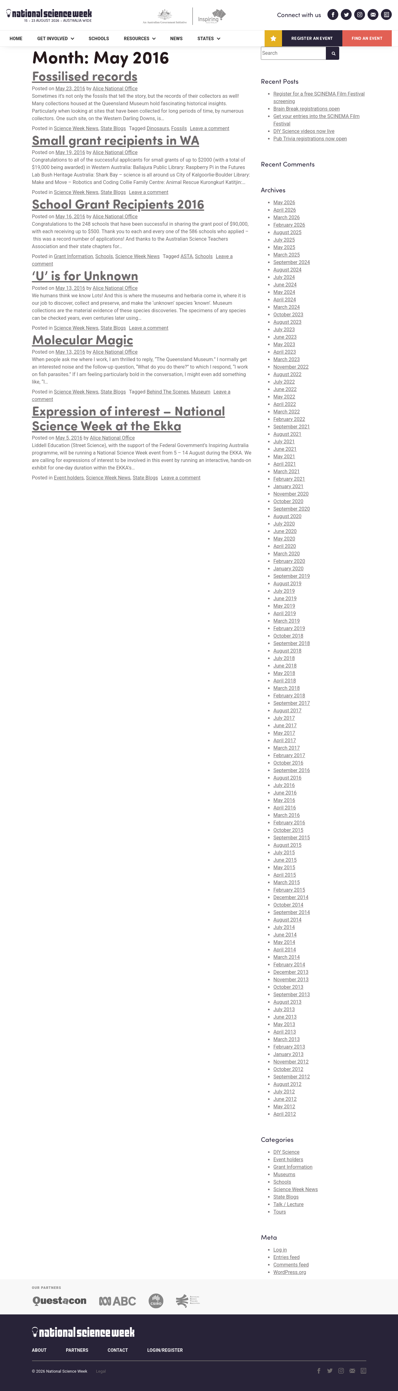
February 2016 (289, 823)
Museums (284, 1174)
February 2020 (289, 561)
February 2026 (289, 225)
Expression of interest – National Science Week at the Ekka (128, 418)
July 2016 (284, 785)
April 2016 (284, 808)
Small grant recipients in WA (115, 139)
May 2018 (284, 673)
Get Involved (52, 38)
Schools (99, 38)
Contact (118, 1350)
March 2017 (286, 748)
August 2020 (287, 516)
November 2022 (290, 367)
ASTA (186, 256)
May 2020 (284, 539)
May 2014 (284, 942)
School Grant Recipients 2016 (118, 203)
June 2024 (285, 285)
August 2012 (287, 1084)
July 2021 (284, 442)
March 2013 (286, 1039)
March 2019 (286, 621)
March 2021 (286, 471)
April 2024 (284, 300)
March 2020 (286, 554)
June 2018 (285, 666)
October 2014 (288, 905)
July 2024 (284, 277)
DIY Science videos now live (304, 131)
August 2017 (287, 711)
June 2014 (285, 935)
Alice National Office (115, 89)
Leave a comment (209, 128)
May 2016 (284, 800)
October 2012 (288, 1069)
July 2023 (284, 329)
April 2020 (284, 546)
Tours (279, 1212)
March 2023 (286, 359)
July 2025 (284, 240)
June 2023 (285, 337)
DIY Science (286, 1152)
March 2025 (286, 255)
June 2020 (285, 531)
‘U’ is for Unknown (85, 275)
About (39, 1350)
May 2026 (284, 202)
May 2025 (284, 247)
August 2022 (287, 374)
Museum (200, 392)
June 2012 (285, 1099)
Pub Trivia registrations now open (310, 139)
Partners (77, 1350)
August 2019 (287, 584)
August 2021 (287, 434)
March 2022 (286, 412)
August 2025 (287, 232)
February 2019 (289, 628)
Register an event (312, 38)
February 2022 (289, 419)
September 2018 (291, 643)
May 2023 (284, 344)
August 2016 (287, 778)
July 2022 (284, 382)
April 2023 (284, 352)
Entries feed (286, 1257)
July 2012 (284, 1092)
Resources (137, 38)
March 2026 (286, 217)
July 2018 (284, 658)
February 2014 (289, 965)
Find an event (367, 38)
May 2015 (284, 867)
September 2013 (291, 994)
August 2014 (287, 920)
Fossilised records (84, 75)
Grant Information (73, 256)
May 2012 (284, 1107)
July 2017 (284, 718)
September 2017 (291, 703)
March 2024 (286, 307)
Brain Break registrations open (306, 109)
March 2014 (286, 957)
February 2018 (289, 696)
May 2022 (284, 397)
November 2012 (290, 1062)
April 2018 (284, 681)
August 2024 (287, 270)
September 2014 (291, 912)
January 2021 (288, 486)
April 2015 (284, 875)
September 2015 (291, 838)
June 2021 (285, 449)
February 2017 (289, 755)
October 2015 (288, 830)
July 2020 (284, 524)
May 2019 (284, 606)
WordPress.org (289, 1272)
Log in (280, 1250)
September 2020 (291, 509)
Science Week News (76, 128)
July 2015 (284, 853)
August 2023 (287, 322)
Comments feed (291, 1265)
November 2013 (290, 980)
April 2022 (284, 404)
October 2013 (288, 987)
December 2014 (290, 897)
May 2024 (284, 292)
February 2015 (289, 890)
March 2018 (286, 688)
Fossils (179, 128)
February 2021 (289, 479)
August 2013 (287, 1002)
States (205, 38)
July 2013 (284, 1009)
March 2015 (286, 882)
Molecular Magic (82, 339)
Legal (101, 1371)
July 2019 (284, 591)
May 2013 (284, 1024)
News (176, 38)
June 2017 (285, 726)
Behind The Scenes (168, 392)
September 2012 (291, 1077)
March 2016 (286, 815)
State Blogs (113, 128)
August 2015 (287, 845)
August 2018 (287, 651)
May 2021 (284, 457)
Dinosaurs (158, 128)
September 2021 (291, 427)
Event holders (69, 478)
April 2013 (284, 1032)
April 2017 (284, 740)
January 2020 (288, 569)
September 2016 (291, 770)
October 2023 (288, 315)
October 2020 (288, 501)
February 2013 (289, 1047)
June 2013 (285, 1017)
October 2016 (288, 763)
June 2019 (285, 598)
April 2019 (284, 613)
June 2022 (285, 389)
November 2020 (290, 494)
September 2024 (291, 262)
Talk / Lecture (288, 1204)
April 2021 (284, 464)
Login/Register (165, 1350)
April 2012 (284, 1114)
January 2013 (288, 1054)
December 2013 (290, 972)
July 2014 (284, 927)
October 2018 (288, 636)
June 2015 (285, 860)
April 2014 (284, 950)
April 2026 (284, 210)
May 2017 (284, 733)
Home (16, 38)
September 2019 (291, 576)
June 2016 (285, 793)
